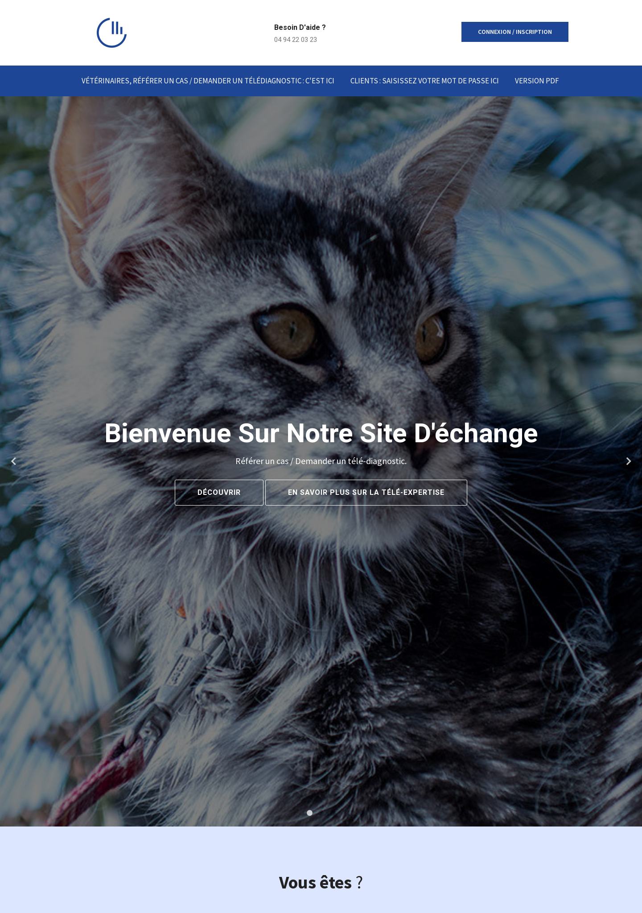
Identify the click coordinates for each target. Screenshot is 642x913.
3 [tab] (332, 813)
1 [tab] (309, 813)
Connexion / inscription (515, 32)
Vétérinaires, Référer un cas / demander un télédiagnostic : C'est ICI (208, 81)
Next (628, 461)
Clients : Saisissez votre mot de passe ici (424, 81)
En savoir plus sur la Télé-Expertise (366, 492)
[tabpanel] (321, 461)
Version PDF (537, 81)
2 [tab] (321, 813)
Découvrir (219, 492)
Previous (13, 461)
